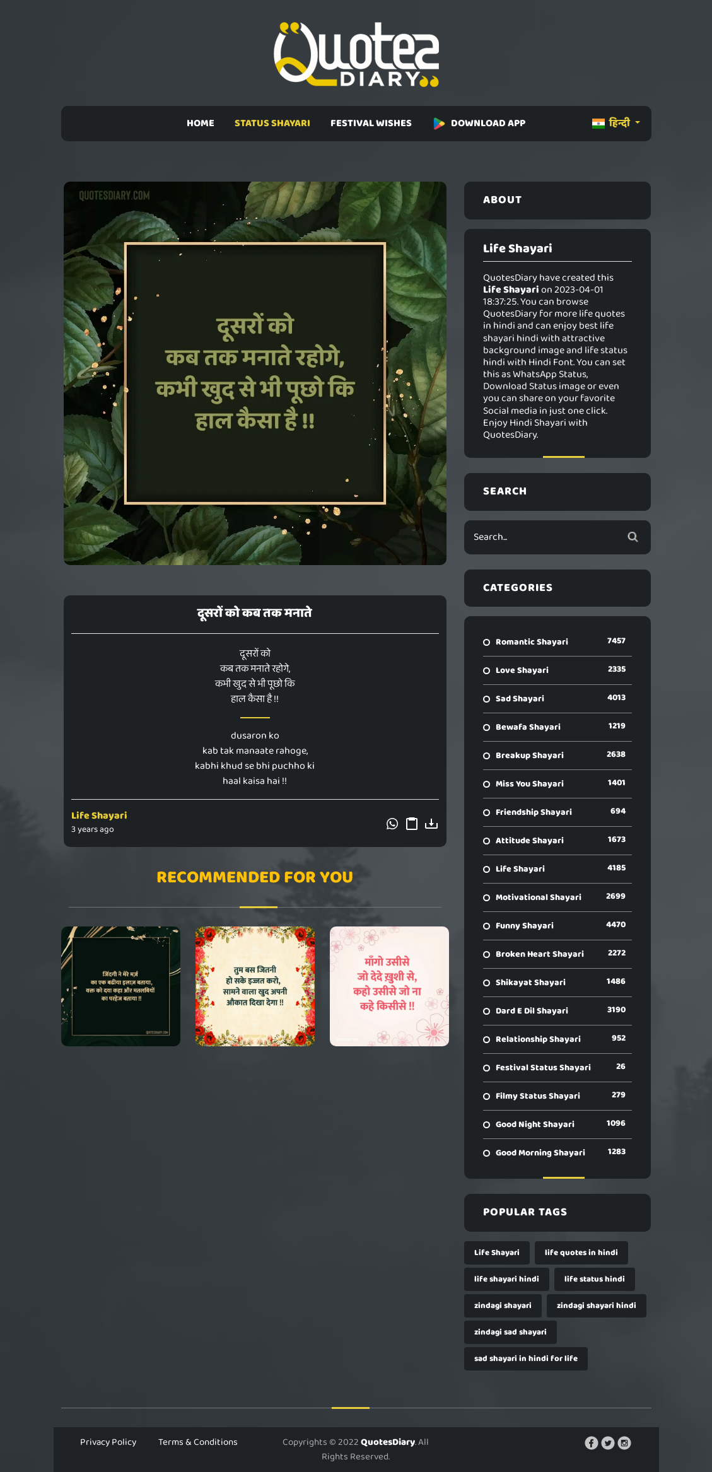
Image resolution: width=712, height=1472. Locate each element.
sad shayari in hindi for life (526, 1358)
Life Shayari (99, 816)
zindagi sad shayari (510, 1332)
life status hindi (594, 1279)
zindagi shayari (503, 1305)
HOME (200, 123)
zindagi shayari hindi (596, 1305)
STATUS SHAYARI (272, 123)
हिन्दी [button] (612, 123)
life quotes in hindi (581, 1252)
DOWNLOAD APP (478, 123)
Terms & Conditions (198, 1442)
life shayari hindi (506, 1279)
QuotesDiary (388, 1442)
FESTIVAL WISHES (371, 123)
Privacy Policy (108, 1442)
